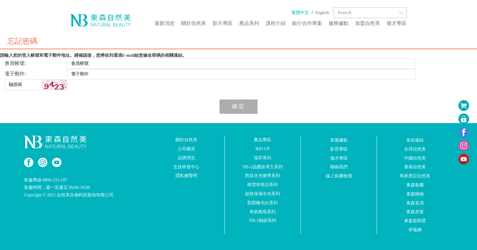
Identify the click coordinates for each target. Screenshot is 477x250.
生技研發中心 (186, 166)
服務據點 (339, 23)
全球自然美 (415, 149)
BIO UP (263, 149)
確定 (238, 106)
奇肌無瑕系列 (262, 211)
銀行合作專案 (308, 23)
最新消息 (167, 23)
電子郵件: (15, 73)
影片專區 (225, 23)
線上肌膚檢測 (339, 176)
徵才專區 (397, 23)
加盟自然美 (368, 23)
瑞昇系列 (262, 158)
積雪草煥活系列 (262, 184)
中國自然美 (415, 158)
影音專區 (339, 149)
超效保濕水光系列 (262, 193)
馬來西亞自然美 (415, 176)
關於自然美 (196, 23)
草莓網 (415, 230)
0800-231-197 (54, 180)
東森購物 (415, 194)
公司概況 (186, 149)
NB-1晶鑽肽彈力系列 (263, 166)
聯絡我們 (339, 167)
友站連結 (415, 140)
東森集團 (415, 185)
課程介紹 (277, 23)
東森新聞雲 (415, 221)
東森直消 (415, 202)
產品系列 (251, 23)
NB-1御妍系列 (262, 220)
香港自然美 (415, 167)
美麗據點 (339, 140)
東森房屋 (415, 211)
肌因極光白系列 (262, 202)
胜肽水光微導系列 (262, 175)
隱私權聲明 (186, 175)
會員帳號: (15, 63)
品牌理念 (186, 158)
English (322, 12)
